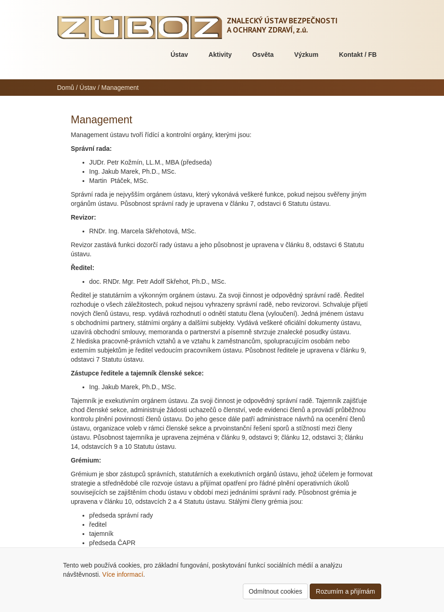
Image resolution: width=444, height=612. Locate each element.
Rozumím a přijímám (345, 591)
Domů (65, 87)
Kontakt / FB (358, 54)
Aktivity (220, 54)
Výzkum (306, 54)
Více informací (122, 574)
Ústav (179, 54)
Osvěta (263, 54)
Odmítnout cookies (275, 591)
